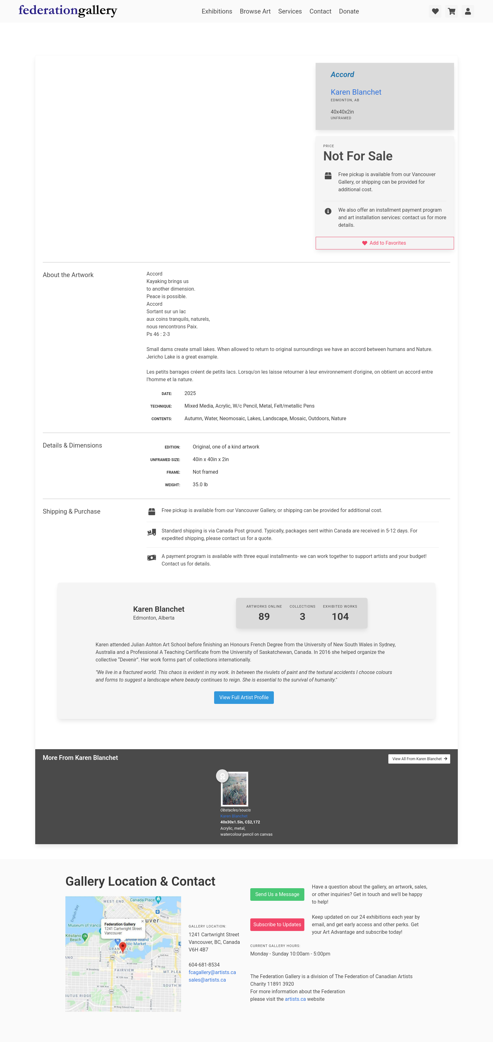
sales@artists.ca (207, 980)
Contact (320, 11)
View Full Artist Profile (244, 697)
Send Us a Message (277, 894)
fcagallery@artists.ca (212, 972)
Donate (349, 11)
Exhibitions (217, 11)
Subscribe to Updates (277, 925)
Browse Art (255, 11)
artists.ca (295, 999)
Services (290, 11)
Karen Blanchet (356, 92)
